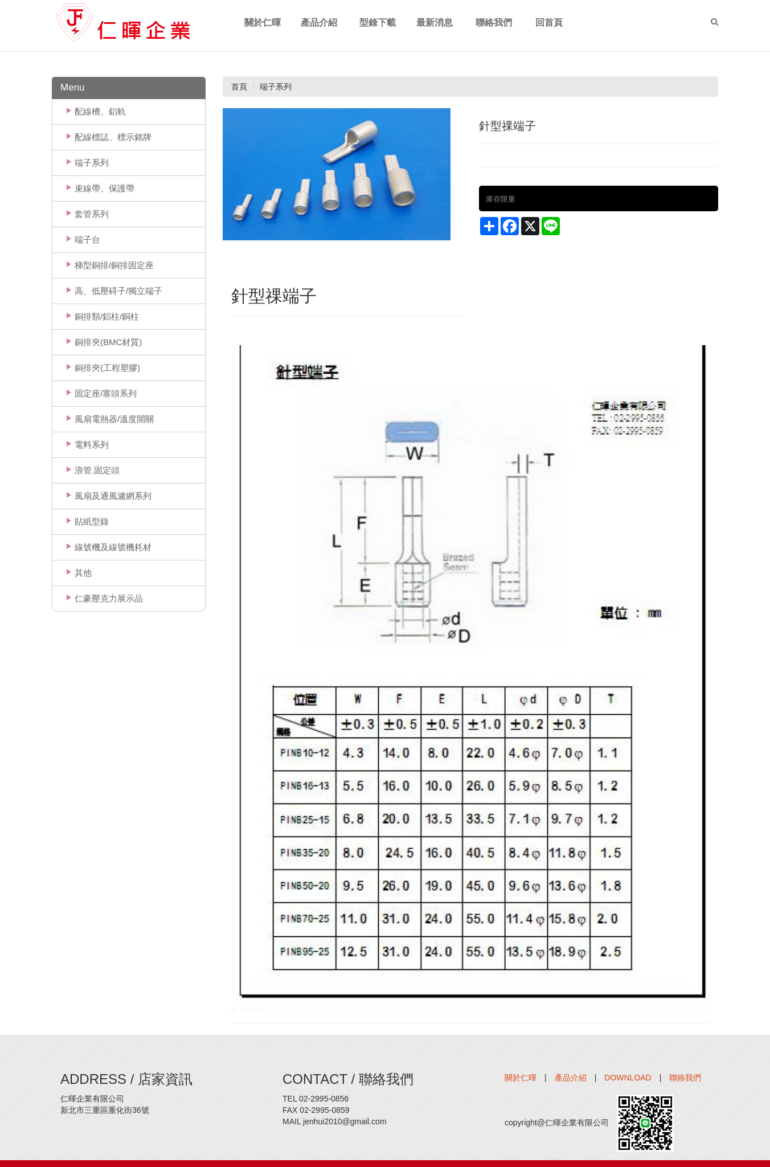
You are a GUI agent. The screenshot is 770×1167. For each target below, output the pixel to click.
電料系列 (92, 444)
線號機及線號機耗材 (113, 547)
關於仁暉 (520, 1077)
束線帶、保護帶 (104, 188)
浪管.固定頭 (97, 470)
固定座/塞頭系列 (106, 393)
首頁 (239, 86)
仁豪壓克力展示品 (109, 598)
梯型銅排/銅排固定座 (114, 265)
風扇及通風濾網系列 (113, 496)
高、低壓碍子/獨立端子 (118, 291)
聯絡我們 (685, 1077)
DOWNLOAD (627, 1077)
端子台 (87, 239)
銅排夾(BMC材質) (108, 342)
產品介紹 (571, 1077)
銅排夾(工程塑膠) (107, 367)
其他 (83, 573)
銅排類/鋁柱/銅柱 (107, 316)
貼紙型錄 (92, 521)
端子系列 (92, 162)
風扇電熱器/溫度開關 (114, 419)
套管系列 (92, 214)
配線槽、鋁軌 (100, 111)
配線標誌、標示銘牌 (113, 137)
